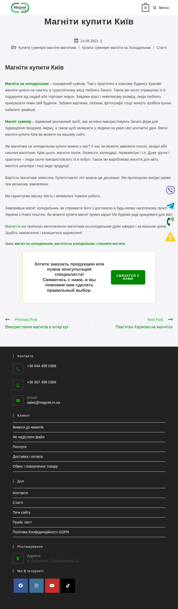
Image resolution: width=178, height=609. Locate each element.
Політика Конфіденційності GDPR (41, 532)
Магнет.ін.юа (15, 226)
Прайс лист (22, 522)
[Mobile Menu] (159, 7)
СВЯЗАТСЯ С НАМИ (128, 277)
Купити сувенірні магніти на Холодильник (116, 48)
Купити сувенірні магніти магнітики (47, 48)
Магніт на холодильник (33, 243)
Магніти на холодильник (74, 243)
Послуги (20, 447)
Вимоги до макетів (28, 427)
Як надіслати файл (29, 437)
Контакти (20, 493)
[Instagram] (36, 586)
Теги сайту (22, 512)
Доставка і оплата (28, 456)
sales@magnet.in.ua (43, 402)
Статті (162, 48)
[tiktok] (68, 586)
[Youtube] (52, 586)
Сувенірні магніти (110, 243)
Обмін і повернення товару (35, 466)
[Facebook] (21, 586)
